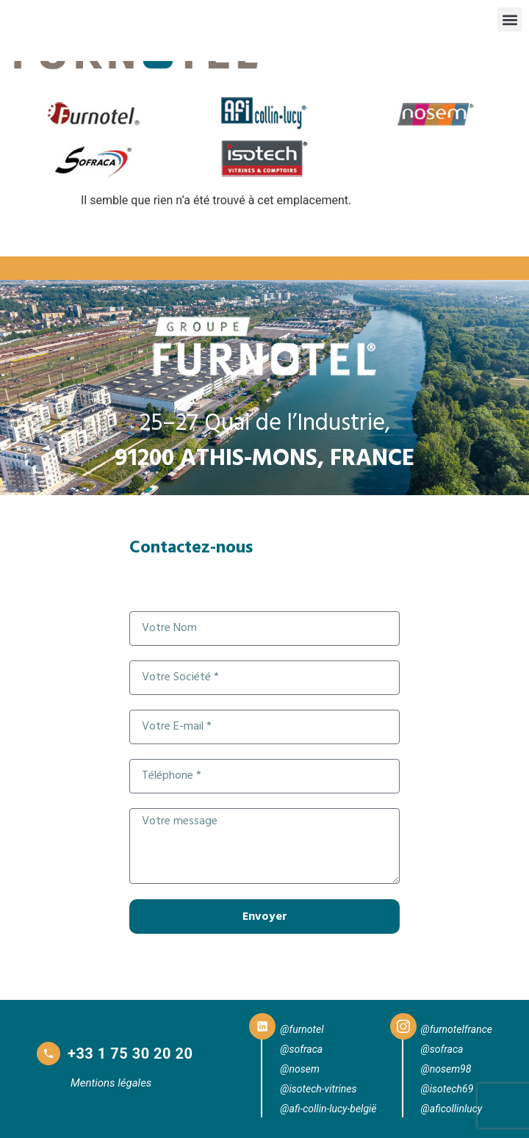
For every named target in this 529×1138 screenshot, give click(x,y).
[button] (509, 19)
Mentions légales (111, 1083)
